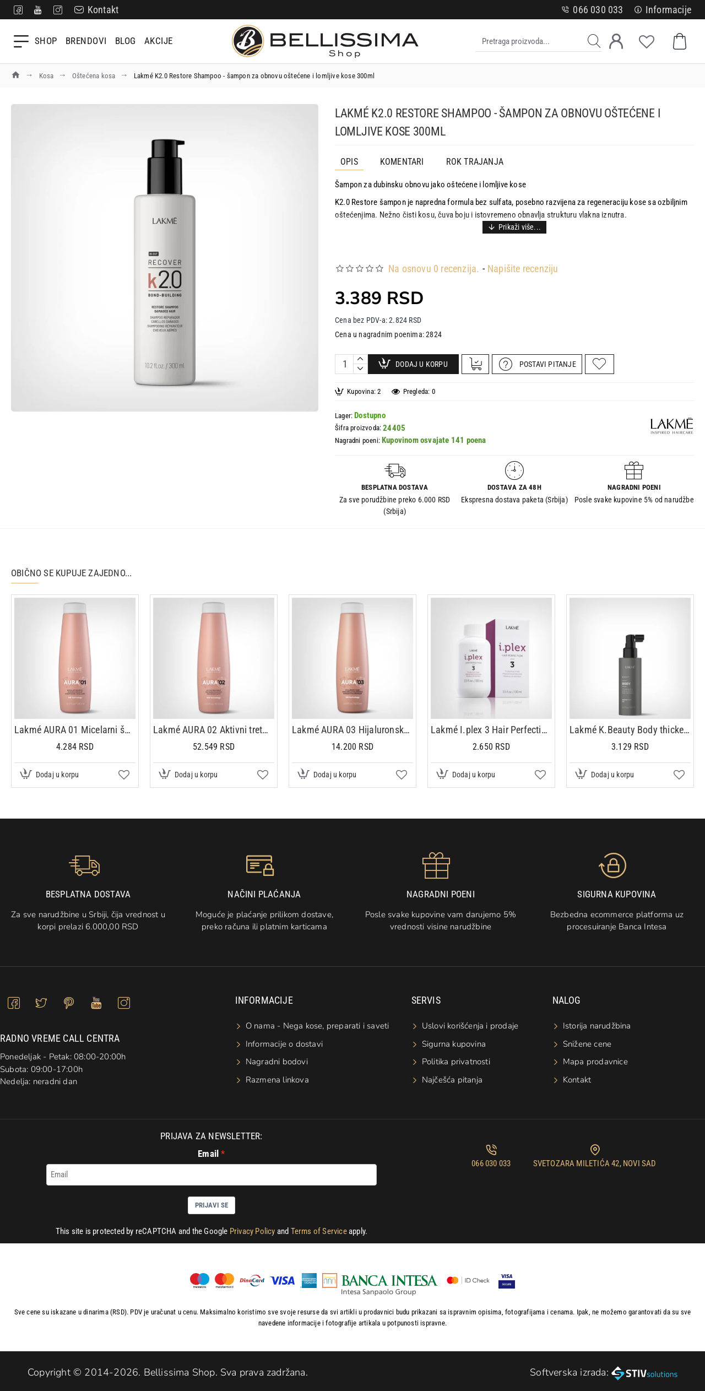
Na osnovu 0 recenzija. (433, 255)
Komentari (402, 161)
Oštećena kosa (94, 76)
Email (208, 1148)
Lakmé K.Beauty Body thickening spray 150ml (630, 723)
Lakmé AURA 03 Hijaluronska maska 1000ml (352, 723)
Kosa (46, 76)
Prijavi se (211, 1199)
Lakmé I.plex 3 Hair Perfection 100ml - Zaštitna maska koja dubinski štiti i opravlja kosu (491, 723)
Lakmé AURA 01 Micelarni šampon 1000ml (74, 723)
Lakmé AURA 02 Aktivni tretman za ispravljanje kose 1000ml (213, 723)
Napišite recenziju (522, 255)
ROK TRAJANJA (474, 161)
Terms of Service (319, 1225)
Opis (349, 161)
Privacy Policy (252, 1225)
